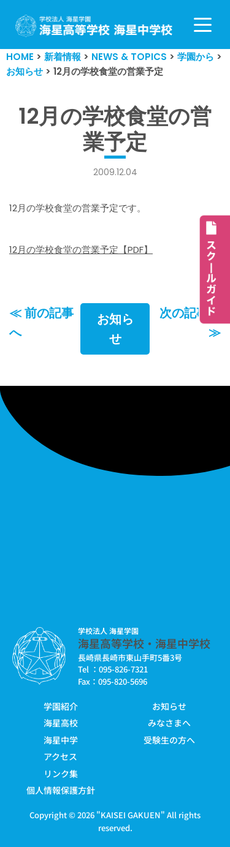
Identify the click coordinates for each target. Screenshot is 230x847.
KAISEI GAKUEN (131, 815)
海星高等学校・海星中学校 (144, 643)
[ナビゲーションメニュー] (203, 25)
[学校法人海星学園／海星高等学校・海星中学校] (94, 26)
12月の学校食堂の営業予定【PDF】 (81, 249)
